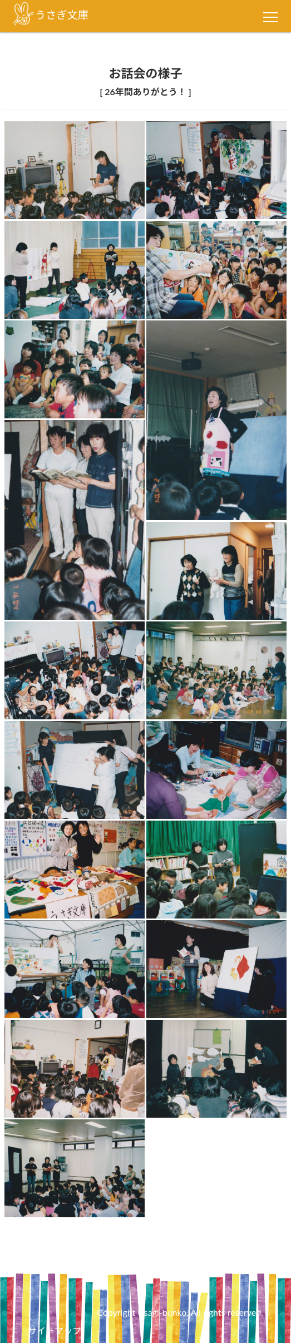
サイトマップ (54, 1330)
